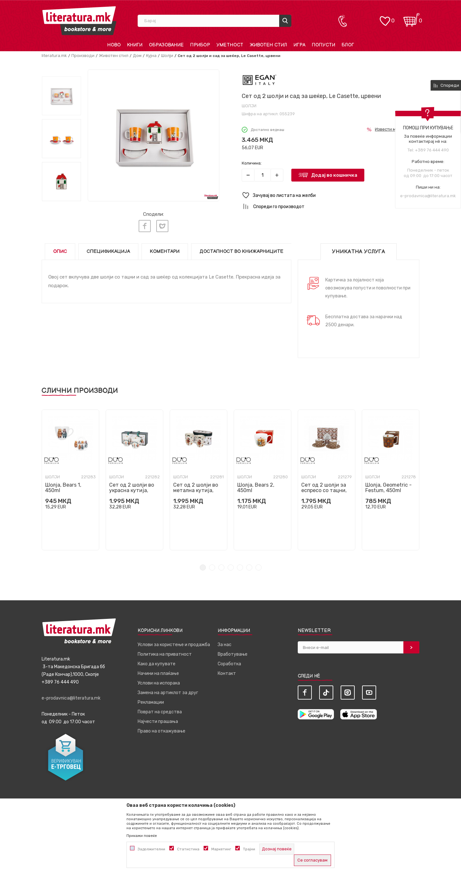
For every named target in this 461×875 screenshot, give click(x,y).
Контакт (227, 673)
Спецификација (108, 251)
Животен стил (113, 55)
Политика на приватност (165, 654)
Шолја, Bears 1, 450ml (63, 487)
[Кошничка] (411, 18)
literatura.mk (54, 55)
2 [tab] (212, 567)
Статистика (188, 849)
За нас (224, 644)
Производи (82, 55)
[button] (330, 195)
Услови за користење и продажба (174, 644)
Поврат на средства (160, 712)
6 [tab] (249, 567)
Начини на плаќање (158, 673)
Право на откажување (161, 731)
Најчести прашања (158, 721)
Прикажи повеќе (141, 836)
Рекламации (151, 702)
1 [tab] (203, 567)
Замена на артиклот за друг (168, 692)
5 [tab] (240, 567)
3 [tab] (221, 567)
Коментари (165, 251)
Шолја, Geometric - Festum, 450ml (388, 487)
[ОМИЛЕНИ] (385, 18)
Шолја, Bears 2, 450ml (255, 487)
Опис (60, 251)
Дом (137, 55)
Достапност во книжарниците (241, 251)
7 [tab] (258, 567)
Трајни (249, 849)
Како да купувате (156, 664)
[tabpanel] (70, 479)
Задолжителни (151, 849)
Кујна (151, 55)
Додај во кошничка (334, 175)
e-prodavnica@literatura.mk (428, 195)
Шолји (167, 55)
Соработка (229, 664)
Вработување (232, 654)
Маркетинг (221, 849)
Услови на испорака (159, 683)
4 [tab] (231, 567)
